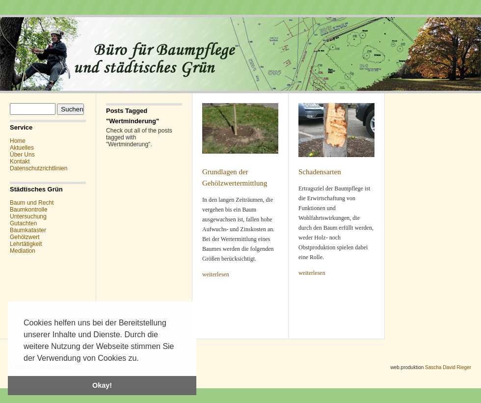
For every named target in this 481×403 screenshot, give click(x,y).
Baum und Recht (31, 202)
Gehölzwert (25, 237)
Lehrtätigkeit (26, 244)
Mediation (22, 250)
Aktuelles (22, 147)
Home (18, 140)
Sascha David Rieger (448, 367)
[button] (142, 358)
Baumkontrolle (29, 209)
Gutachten (23, 223)
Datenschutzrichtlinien (38, 168)
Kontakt (20, 161)
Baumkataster (28, 230)
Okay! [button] (102, 385)
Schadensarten (319, 172)
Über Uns (22, 154)
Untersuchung (28, 216)
